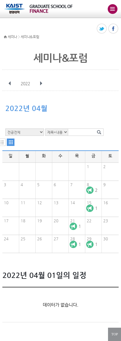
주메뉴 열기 (112, 9)
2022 (26, 83)
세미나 (12, 37)
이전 (9, 83)
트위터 (102, 29)
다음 (41, 83)
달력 (10, 142)
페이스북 (113, 29)
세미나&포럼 (30, 37)
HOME (5, 37)
